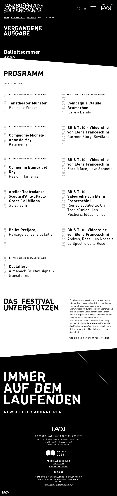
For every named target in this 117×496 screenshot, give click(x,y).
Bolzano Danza (37, 6)
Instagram (58, 472)
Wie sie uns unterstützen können (89, 338)
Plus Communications (65, 484)
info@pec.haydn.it (65, 442)
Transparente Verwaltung (49, 477)
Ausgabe (31, 17)
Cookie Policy (45, 479)
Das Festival (18, 17)
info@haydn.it (50, 442)
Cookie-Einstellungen (66, 479)
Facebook (55, 472)
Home (6, 17)
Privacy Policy (74, 477)
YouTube (62, 472)
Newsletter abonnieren (33, 412)
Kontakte (58, 481)
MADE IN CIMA (67, 486)
